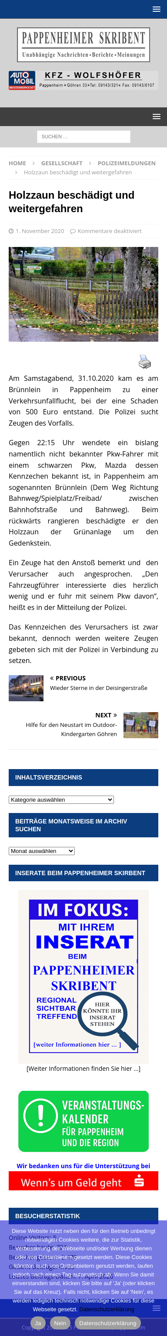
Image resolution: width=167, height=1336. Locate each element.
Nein (60, 1323)
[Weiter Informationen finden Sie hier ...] (83, 1068)
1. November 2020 (40, 231)
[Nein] (156, 1278)
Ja (38, 1323)
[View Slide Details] (83, 80)
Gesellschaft (62, 163)
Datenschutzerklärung (106, 1309)
